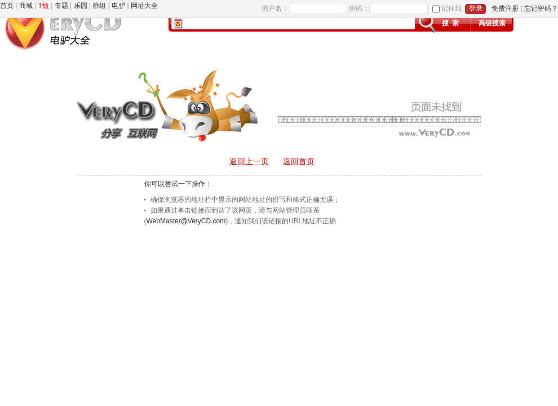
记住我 (451, 8)
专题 (61, 6)
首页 (7, 6)
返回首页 (299, 161)
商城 (26, 6)
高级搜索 (492, 23)
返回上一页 (249, 161)
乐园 (80, 6)
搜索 (452, 23)
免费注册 (505, 8)
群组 (99, 6)
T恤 (43, 6)
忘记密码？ (541, 8)
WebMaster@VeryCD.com (186, 221)
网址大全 (144, 6)
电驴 (118, 6)
